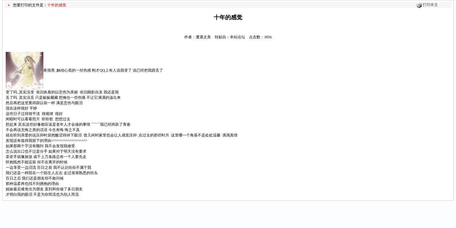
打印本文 (430, 5)
